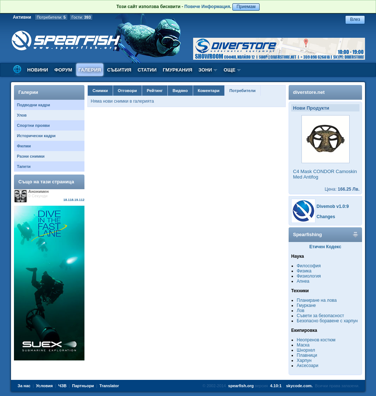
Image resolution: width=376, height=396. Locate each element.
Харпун (304, 360)
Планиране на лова (317, 300)
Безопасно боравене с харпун (327, 320)
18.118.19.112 (73, 200)
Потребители (242, 90)
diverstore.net (309, 92)
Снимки (100, 90)
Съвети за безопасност (320, 315)
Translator (109, 386)
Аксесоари (307, 365)
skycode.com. (299, 386)
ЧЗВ (62, 386)
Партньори (83, 386)
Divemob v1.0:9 (333, 206)
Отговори (127, 90)
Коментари (209, 90)
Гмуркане (306, 305)
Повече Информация (207, 6)
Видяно (180, 90)
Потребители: (51, 17)
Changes (326, 216)
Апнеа (303, 281)
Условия (44, 386)
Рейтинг (155, 90)
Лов (300, 310)
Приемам (246, 6)
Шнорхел (306, 350)
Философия (309, 265)
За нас (24, 386)
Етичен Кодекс (325, 246)
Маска (303, 345)
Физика (304, 271)
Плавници (307, 355)
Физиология (309, 276)
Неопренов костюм (316, 339)
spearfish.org (241, 386)
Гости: (81, 17)
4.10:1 (276, 386)
